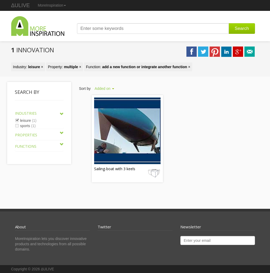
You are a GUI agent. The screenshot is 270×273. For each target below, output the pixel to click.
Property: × (64, 67)
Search (242, 28)
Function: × (138, 67)
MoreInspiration (52, 5)
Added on (104, 88)
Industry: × (28, 67)
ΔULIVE (20, 5)
